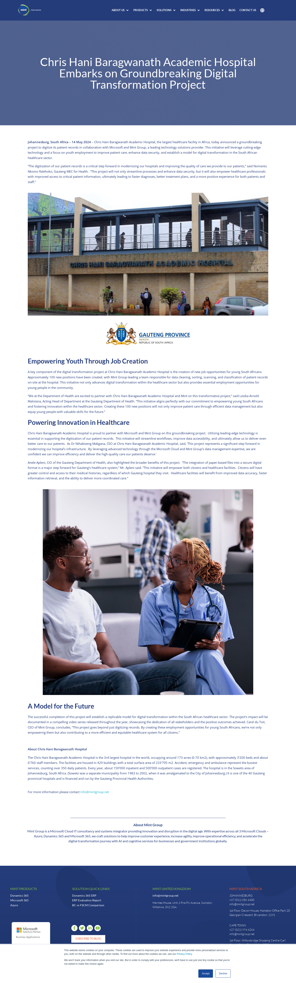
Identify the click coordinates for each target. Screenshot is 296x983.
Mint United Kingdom (172, 889)
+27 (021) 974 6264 (241, 929)
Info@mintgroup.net (94, 792)
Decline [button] (223, 973)
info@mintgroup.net (165, 895)
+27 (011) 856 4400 (241, 900)
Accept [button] (205, 973)
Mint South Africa (245, 889)
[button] (120, 10)
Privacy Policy (184, 954)
